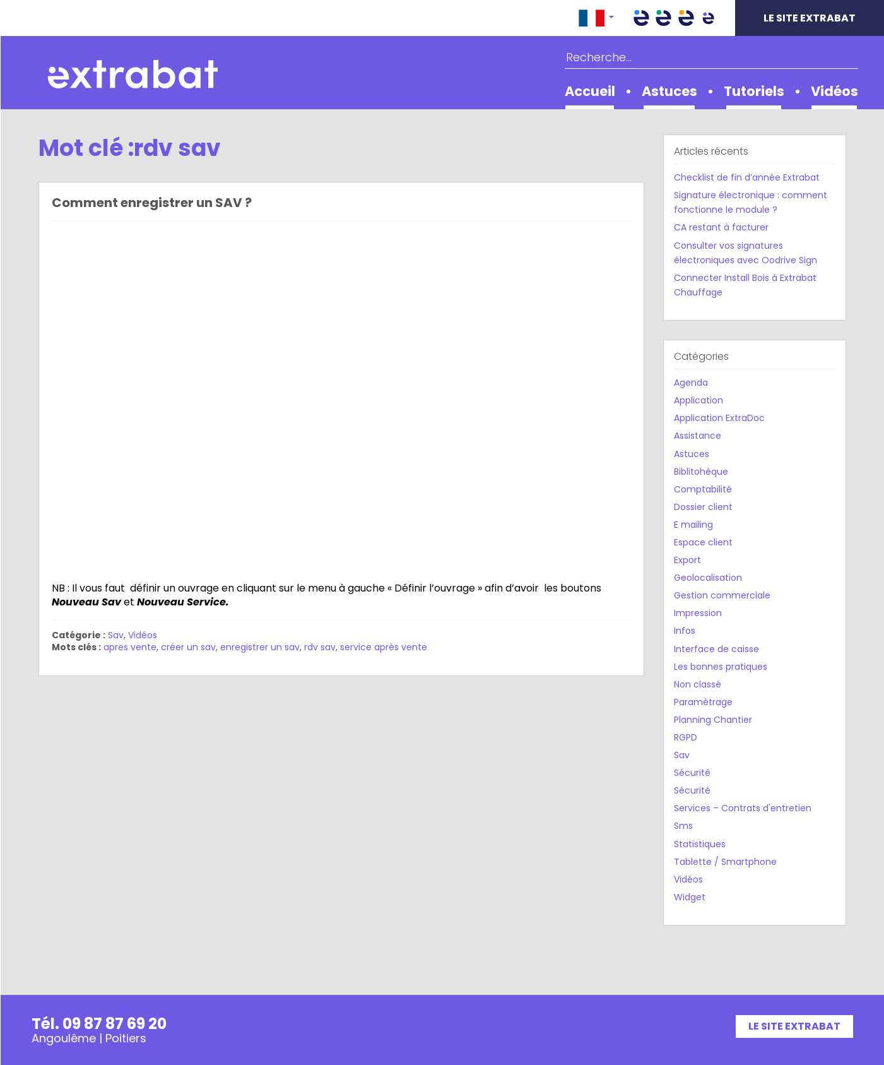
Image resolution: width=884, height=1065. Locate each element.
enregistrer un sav (260, 647)
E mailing (693, 524)
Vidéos (834, 91)
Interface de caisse (716, 649)
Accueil (590, 91)
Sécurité (692, 772)
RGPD (685, 737)
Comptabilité (703, 489)
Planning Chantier (713, 719)
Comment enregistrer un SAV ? (152, 202)
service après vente (383, 647)
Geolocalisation (708, 577)
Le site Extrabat (809, 18)
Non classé (697, 684)
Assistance (697, 435)
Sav (116, 635)
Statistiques (700, 844)
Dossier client (703, 507)
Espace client (703, 542)
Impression (698, 613)
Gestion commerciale (722, 595)
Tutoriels (754, 91)
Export (687, 560)
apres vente (129, 647)
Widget (689, 897)
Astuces (669, 91)
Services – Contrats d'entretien (742, 808)
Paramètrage (703, 702)
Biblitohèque (701, 471)
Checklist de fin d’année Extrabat (747, 177)
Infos (684, 630)
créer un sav (188, 647)
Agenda (691, 382)
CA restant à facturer (721, 227)
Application (698, 400)
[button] (596, 18)
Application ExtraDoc (719, 418)
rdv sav (320, 647)
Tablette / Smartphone (725, 861)
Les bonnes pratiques (720, 666)
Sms (683, 825)
